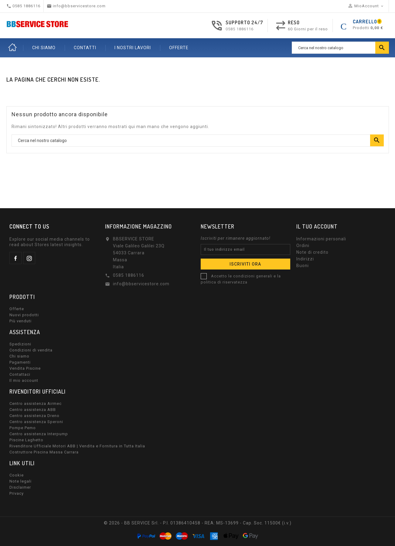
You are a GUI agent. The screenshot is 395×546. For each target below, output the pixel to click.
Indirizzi (305, 258)
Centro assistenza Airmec (35, 403)
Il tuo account (317, 226)
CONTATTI (85, 47)
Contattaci (19, 374)
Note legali (20, 481)
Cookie (16, 475)
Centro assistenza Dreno (34, 415)
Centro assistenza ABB (32, 409)
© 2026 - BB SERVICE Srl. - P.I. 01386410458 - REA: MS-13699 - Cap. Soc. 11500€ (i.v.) (197, 523)
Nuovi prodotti (24, 315)
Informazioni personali (321, 238)
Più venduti (20, 321)
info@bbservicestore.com (141, 283)
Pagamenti (20, 362)
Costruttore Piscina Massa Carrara (44, 452)
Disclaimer (20, 487)
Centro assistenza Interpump (38, 434)
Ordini (302, 245)
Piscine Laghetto (26, 440)
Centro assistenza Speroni (36, 421)
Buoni (302, 265)
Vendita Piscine (25, 368)
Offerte (16, 309)
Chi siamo (19, 356)
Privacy (16, 493)
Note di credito (312, 252)
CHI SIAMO (44, 47)
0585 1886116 (240, 29)
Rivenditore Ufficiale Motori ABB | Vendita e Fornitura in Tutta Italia (77, 446)
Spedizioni (20, 344)
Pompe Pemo (22, 428)
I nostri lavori (132, 47)
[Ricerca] (340, 48)
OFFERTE (179, 47)
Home (12, 48)
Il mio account (23, 380)
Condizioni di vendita (31, 350)
